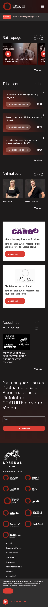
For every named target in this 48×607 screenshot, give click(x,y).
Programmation (12, 552)
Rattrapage (10, 557)
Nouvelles (9, 571)
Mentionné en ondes (18, 104)
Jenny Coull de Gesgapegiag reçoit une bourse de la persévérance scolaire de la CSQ (28, 17)
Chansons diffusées (14, 548)
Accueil (9, 543)
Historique (37, 160)
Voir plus (38, 70)
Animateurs (10, 562)
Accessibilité (11, 576)
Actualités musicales (14, 567)
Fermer (8, 591)
